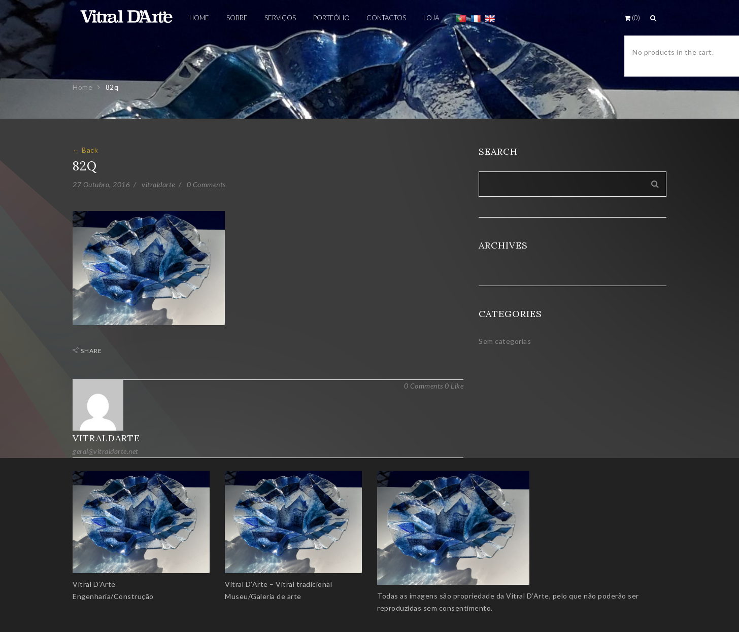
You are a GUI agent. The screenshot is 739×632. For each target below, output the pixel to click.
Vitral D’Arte (94, 584)
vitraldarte (158, 184)
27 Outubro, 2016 (101, 184)
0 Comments (206, 184)
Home (82, 87)
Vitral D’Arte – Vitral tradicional (278, 584)
